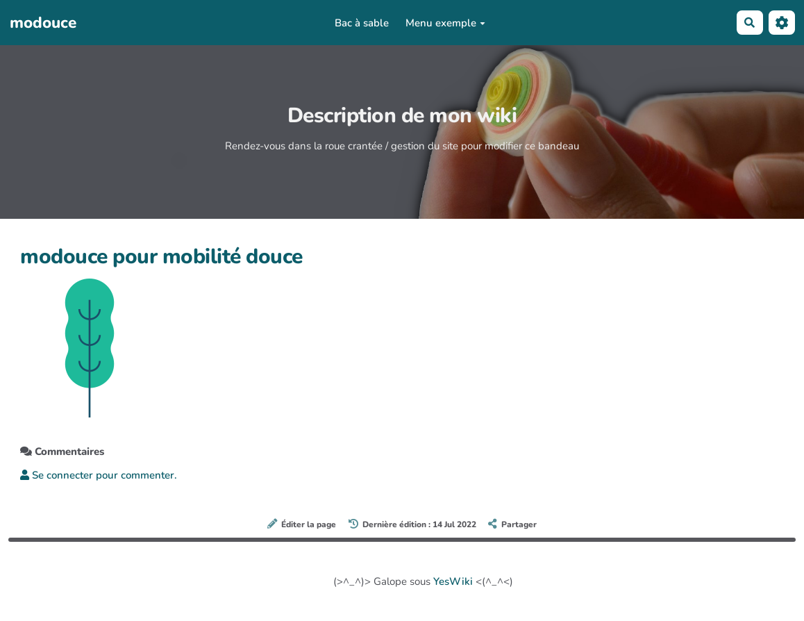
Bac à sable (362, 23)
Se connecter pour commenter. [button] (98, 475)
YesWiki (453, 581)
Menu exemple (445, 23)
